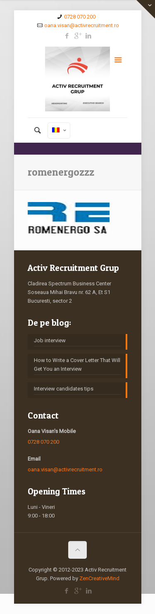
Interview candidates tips (63, 389)
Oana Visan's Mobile (52, 431)
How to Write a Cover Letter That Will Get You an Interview (77, 364)
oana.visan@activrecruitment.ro (81, 25)
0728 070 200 (79, 17)
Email (34, 459)
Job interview (50, 340)
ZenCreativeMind (99, 578)
